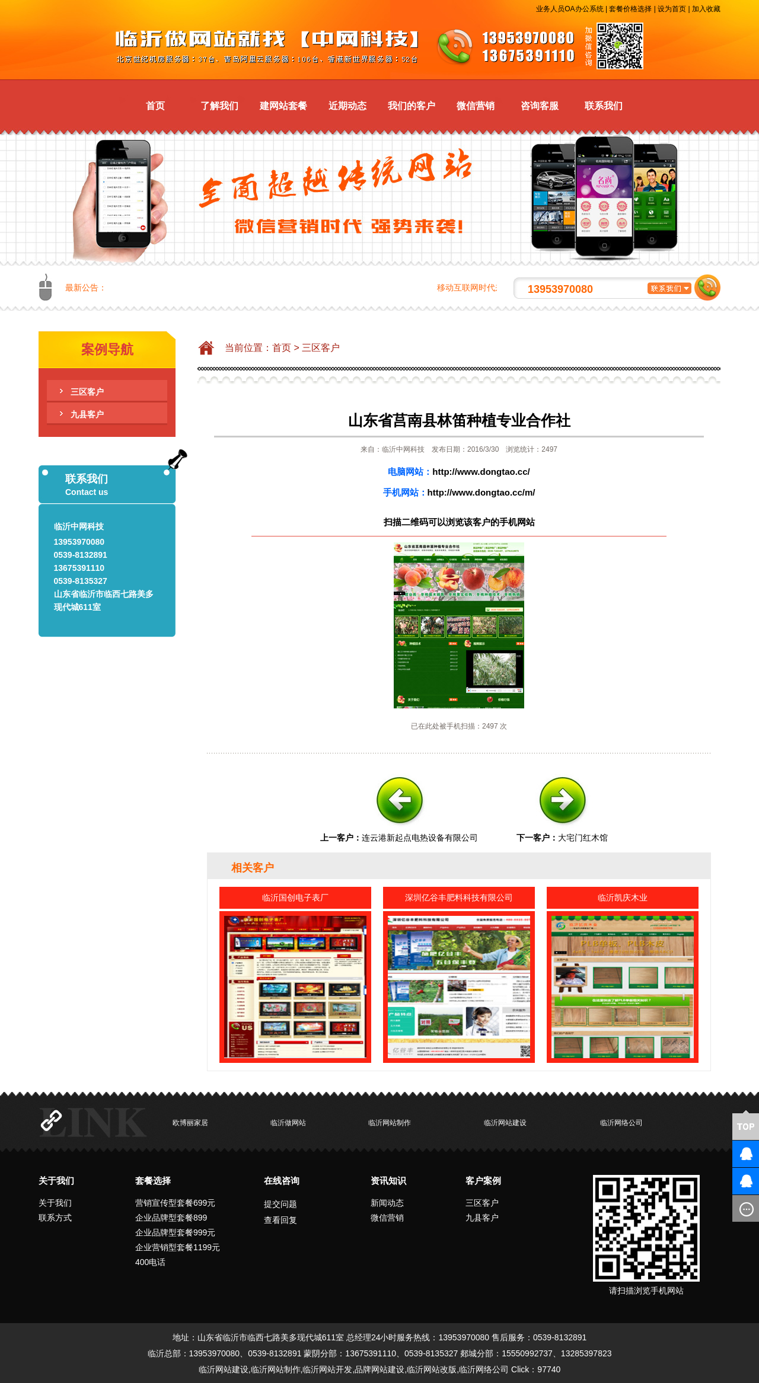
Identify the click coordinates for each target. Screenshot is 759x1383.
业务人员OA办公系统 (569, 9)
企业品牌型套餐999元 (175, 1232)
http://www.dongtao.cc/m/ (481, 492)
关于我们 (56, 1181)
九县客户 (87, 414)
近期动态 (347, 106)
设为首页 (672, 9)
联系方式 (55, 1217)
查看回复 (280, 1220)
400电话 (150, 1262)
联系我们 (604, 106)
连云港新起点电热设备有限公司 (420, 837)
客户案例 (483, 1181)
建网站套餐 (283, 106)
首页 (155, 106)
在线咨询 (281, 1181)
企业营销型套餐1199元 (177, 1247)
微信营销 (476, 106)
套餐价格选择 (630, 9)
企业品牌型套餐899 (171, 1217)
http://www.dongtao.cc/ (481, 472)
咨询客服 (540, 106)
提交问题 (280, 1204)
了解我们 (219, 106)
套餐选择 (153, 1181)
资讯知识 (388, 1181)
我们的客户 (411, 106)
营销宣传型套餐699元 (175, 1203)
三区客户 (87, 392)
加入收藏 (706, 9)
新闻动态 (387, 1203)
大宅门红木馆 (583, 837)
